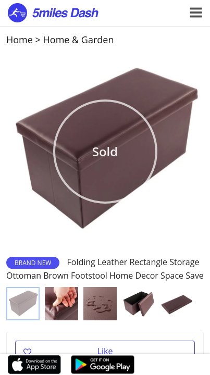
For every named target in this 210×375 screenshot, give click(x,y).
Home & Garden (78, 39)
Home (19, 39)
